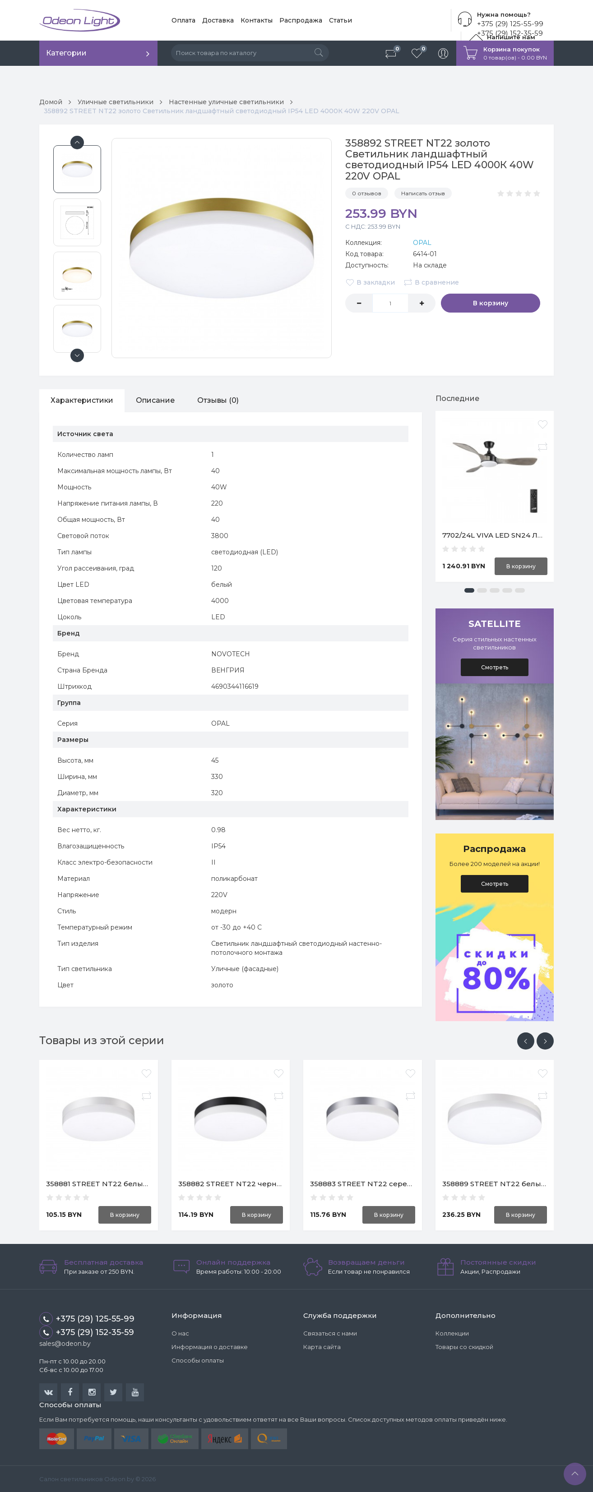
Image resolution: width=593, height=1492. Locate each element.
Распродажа (300, 20)
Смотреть (494, 667)
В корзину (490, 303)
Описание (155, 400)
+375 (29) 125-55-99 (510, 23)
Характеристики (82, 400)
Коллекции (452, 1333)
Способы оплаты (197, 1360)
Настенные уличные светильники (226, 102)
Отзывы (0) (218, 400)
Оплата (183, 20)
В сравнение (431, 282)
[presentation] (525, 1041)
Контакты (257, 20)
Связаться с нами (330, 1333)
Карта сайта (322, 1346)
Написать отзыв (423, 193)
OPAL (422, 243)
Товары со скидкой (464, 1346)
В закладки (370, 282)
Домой (50, 102)
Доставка (218, 20)
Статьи (340, 20)
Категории (66, 53)
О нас (180, 1333)
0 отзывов (366, 193)
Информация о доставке (209, 1346)
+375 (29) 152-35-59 (86, 1332)
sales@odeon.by (65, 1344)
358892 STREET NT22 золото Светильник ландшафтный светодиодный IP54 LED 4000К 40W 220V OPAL (221, 111)
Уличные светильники (115, 102)
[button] (469, 590)
